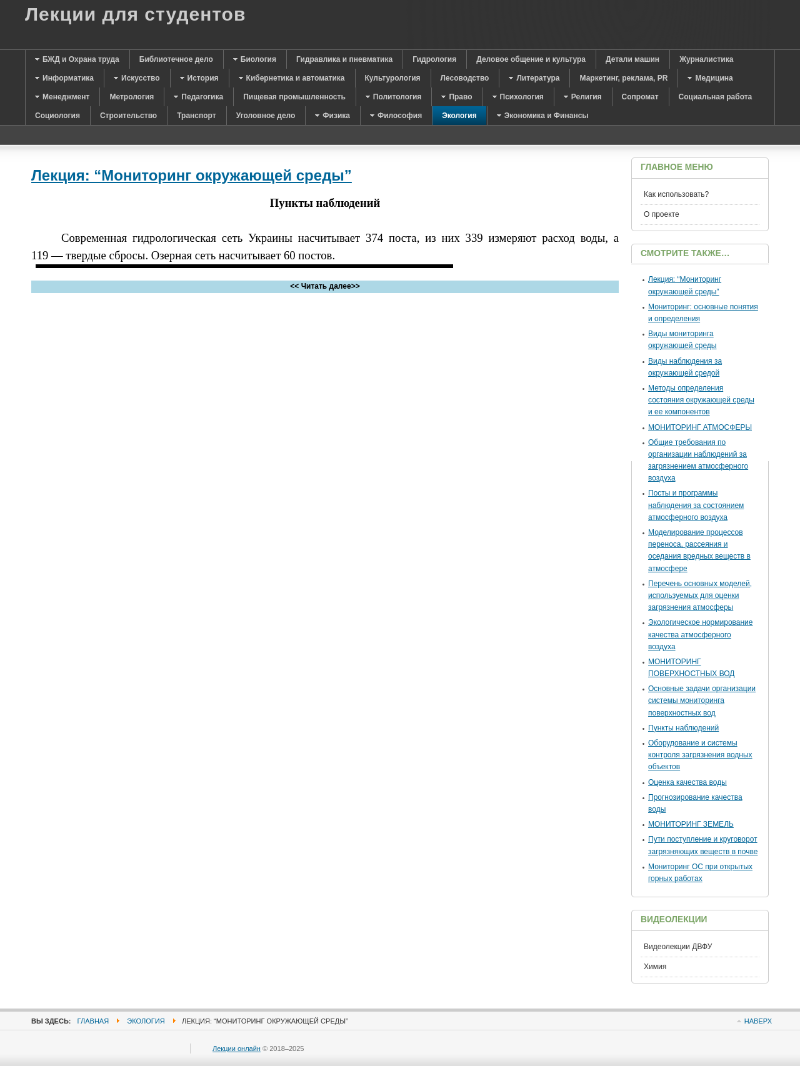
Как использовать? (676, 194)
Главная (93, 1021)
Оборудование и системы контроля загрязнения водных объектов (700, 755)
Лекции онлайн (236, 1048)
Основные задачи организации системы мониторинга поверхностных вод (702, 700)
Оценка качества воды (687, 782)
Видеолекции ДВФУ (678, 946)
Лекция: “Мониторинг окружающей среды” (191, 175)
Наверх (758, 1021)
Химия (655, 966)
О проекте (661, 214)
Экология (145, 1021)
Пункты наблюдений (683, 728)
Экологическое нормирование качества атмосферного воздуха (700, 634)
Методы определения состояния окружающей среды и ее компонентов (701, 400)
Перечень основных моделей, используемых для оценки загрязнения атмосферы (700, 595)
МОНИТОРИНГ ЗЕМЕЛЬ (691, 824)
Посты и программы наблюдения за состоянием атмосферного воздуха (696, 505)
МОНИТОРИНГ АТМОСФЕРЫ (700, 427)
